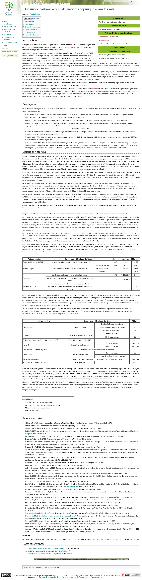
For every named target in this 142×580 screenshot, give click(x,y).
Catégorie (27, 567)
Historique (65, 4)
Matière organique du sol (108, 37)
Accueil (6, 21)
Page (25, 4)
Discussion (34, 4)
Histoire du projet (10, 26)
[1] (127, 144)
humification (66, 91)
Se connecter (134, 1)
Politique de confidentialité (48, 577)
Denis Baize (35, 14)
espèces (26, 91)
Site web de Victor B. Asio (34, 513)
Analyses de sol (104, 40)
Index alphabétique (11, 42)
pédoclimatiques (103, 91)
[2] (61, 165)
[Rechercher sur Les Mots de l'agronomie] (10, 52)
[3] (129, 274)
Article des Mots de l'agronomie (44, 567)
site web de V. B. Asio (61, 551)
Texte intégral (110, 497)
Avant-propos (8, 24)
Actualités (7, 34)
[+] (58, 567)
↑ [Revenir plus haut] (27, 548)
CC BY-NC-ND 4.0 (104, 575)
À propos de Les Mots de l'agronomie (74, 577)
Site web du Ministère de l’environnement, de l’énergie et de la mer (50, 516)
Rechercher (4, 49)
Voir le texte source (50, 4)
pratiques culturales (127, 91)
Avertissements (96, 577)
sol (71, 45)
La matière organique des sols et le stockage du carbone (46, 548)
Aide (5, 45)
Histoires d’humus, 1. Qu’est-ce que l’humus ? (115, 44)
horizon (94, 89)
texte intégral (72, 486)
